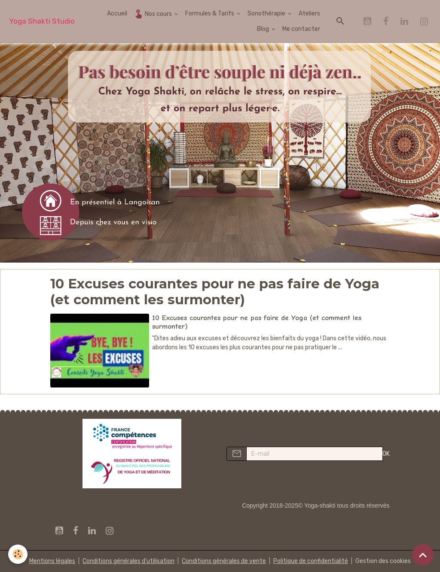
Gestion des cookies (383, 561)
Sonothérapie (267, 13)
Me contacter (301, 29)
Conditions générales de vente (224, 561)
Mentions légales (52, 561)
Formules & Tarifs (210, 13)
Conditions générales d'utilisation (128, 561)
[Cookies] (18, 554)
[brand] (42, 21)
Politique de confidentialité (310, 561)
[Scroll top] (423, 555)
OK (386, 453)
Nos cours (153, 13)
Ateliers (309, 13)
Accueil (117, 13)
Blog (263, 29)
